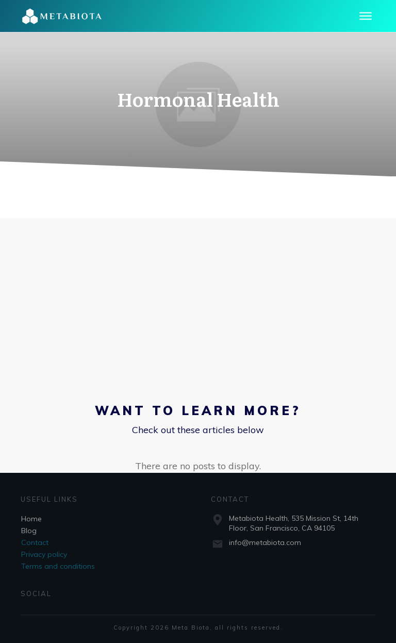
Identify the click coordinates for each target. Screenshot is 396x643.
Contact (34, 542)
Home (31, 518)
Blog (29, 530)
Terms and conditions (58, 566)
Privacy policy (44, 554)
